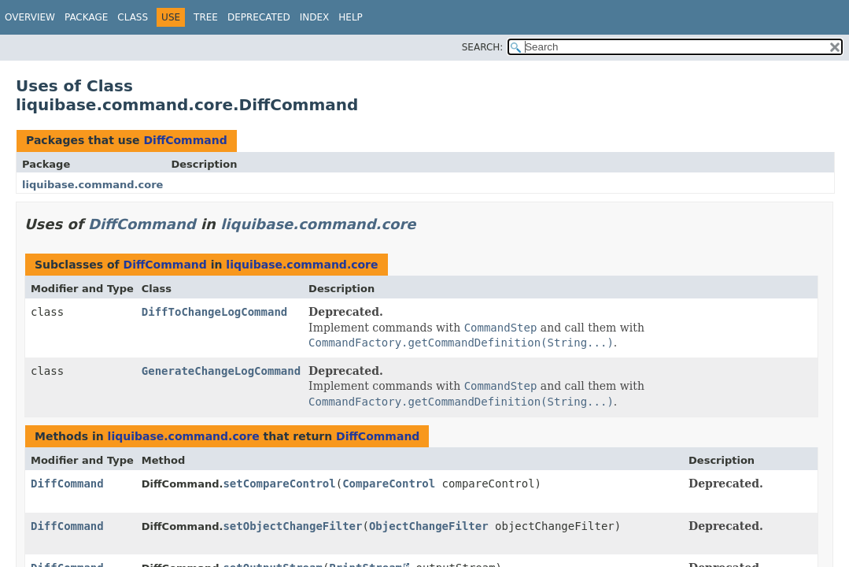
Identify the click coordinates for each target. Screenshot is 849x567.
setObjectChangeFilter (292, 526)
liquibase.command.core (92, 185)
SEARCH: (483, 47)
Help (350, 17)
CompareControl (388, 483)
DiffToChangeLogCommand (214, 312)
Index (315, 17)
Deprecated (258, 17)
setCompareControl (279, 483)
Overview (30, 17)
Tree (206, 17)
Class (132, 17)
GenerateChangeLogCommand (221, 371)
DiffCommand (185, 140)
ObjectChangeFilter (429, 526)
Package (86, 17)
